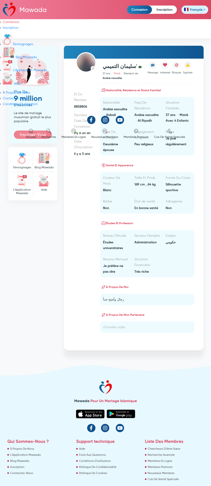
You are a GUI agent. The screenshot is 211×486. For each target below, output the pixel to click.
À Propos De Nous (16, 93)
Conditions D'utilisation (20, 104)
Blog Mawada (20, 57)
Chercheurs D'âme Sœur (164, 448)
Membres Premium (136, 134)
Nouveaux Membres (104, 134)
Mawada (25, 9)
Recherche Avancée (161, 455)
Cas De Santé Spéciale (169, 134)
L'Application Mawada (25, 70)
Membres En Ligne (73, 134)
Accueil (31, 134)
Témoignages (18, 44)
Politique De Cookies (93, 473)
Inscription (164, 9)
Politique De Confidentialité (97, 467)
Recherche (49, 134)
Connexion (139, 9)
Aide (12, 83)
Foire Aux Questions (92, 455)
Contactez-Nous (15, 98)
